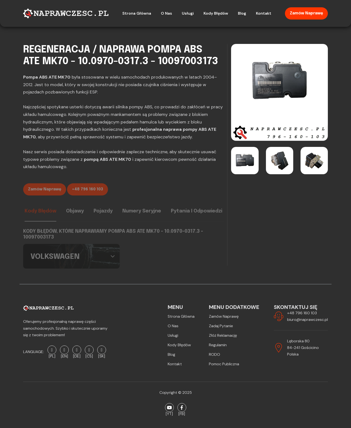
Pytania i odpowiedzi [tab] (196, 214)
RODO (214, 354)
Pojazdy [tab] (103, 214)
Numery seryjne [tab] (141, 214)
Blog (171, 354)
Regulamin (218, 344)
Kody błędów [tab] (40, 214)
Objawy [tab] (75, 214)
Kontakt (175, 364)
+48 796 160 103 (87, 193)
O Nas (173, 325)
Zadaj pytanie (221, 325)
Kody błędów (179, 344)
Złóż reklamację (223, 335)
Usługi (173, 335)
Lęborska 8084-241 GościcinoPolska (303, 347)
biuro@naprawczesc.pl (307, 319)
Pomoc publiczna (224, 364)
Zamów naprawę (306, 13)
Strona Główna (181, 316)
